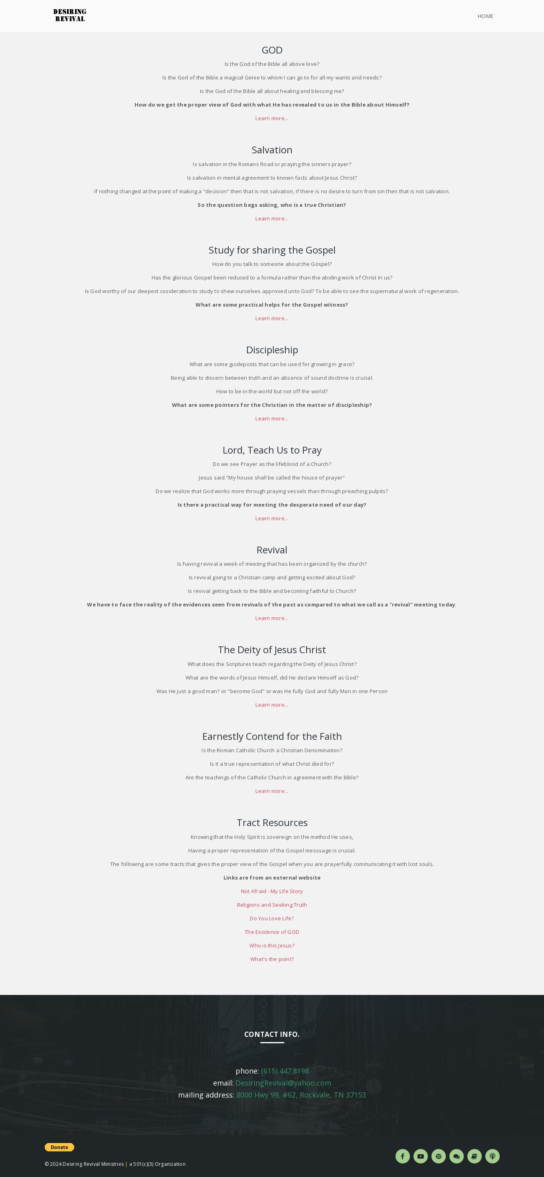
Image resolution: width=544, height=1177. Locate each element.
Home (486, 16)
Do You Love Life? (272, 918)
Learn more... (271, 118)
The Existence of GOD (272, 931)
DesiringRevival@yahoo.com (283, 1083)
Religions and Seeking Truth (272, 904)
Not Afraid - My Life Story (272, 891)
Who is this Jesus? (272, 945)
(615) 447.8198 (285, 1071)
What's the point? (272, 959)
